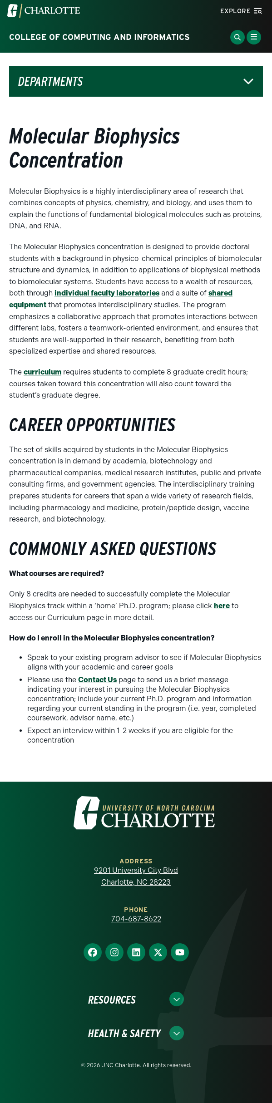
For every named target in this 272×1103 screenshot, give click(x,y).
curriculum (42, 372)
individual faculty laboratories (106, 293)
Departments (50, 81)
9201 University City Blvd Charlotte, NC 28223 (136, 876)
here (222, 605)
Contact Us (97, 679)
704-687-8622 (136, 919)
